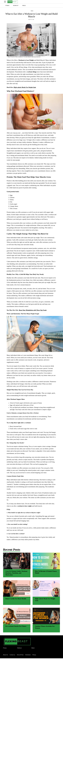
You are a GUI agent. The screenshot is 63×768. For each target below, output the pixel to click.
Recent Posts (11, 549)
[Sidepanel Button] (5, 2)
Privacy (34, 654)
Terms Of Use (20, 654)
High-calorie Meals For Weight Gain (25, 87)
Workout (15, 5)
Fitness (7, 5)
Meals (24, 5)
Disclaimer (28, 654)
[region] (31, 301)
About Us (5, 654)
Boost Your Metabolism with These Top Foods (33, 310)
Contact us (12, 654)
